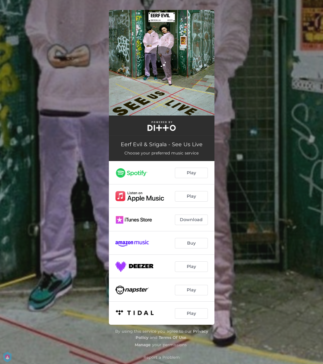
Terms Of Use (172, 337)
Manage (143, 344)
